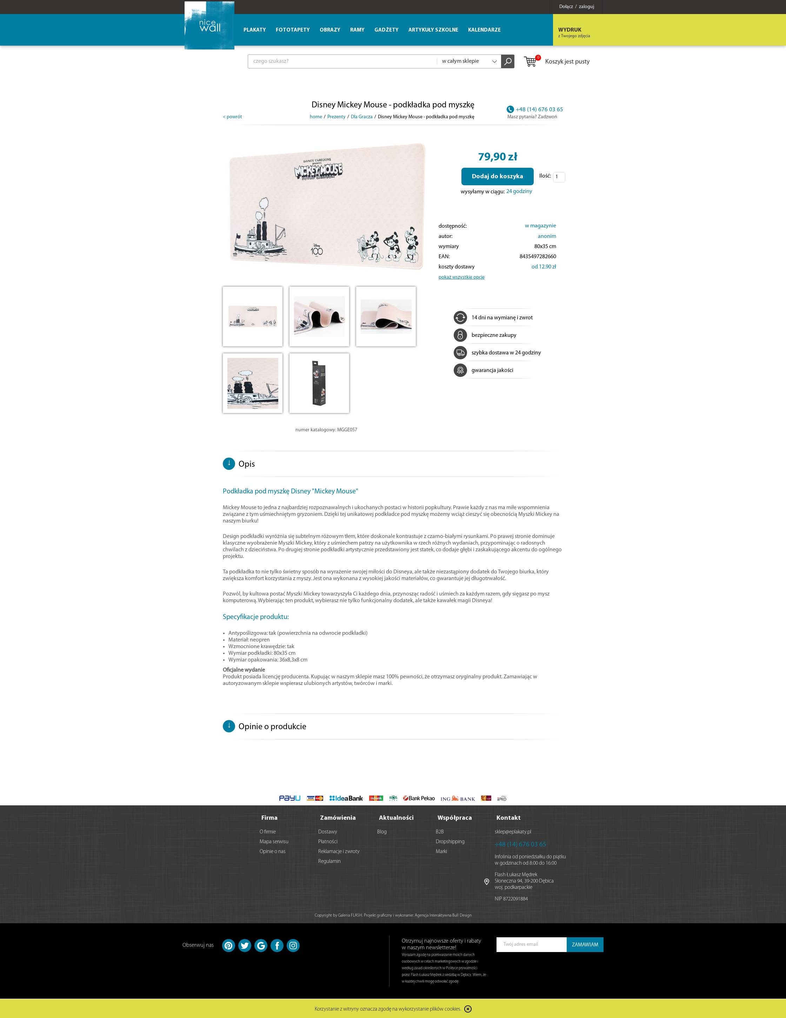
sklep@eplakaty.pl (513, 831)
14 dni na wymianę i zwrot (493, 318)
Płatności (328, 841)
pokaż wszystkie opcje (462, 277)
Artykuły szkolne (433, 30)
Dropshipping (450, 841)
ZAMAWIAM (585, 944)
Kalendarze (484, 30)
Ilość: (545, 176)
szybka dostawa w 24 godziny (497, 353)
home (316, 117)
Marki (441, 851)
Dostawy (327, 831)
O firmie (268, 831)
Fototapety (293, 30)
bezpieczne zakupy (485, 335)
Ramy (357, 30)
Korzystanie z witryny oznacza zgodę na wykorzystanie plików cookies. (388, 1009)
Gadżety (386, 30)
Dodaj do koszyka (497, 176)
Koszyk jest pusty (556, 62)
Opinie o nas (273, 851)
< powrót (232, 117)
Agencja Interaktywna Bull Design (443, 915)
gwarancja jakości (483, 370)
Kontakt (509, 817)
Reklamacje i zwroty (339, 851)
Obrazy (330, 30)
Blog (382, 831)
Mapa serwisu (274, 841)
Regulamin (329, 861)
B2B (440, 831)
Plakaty (255, 30)
